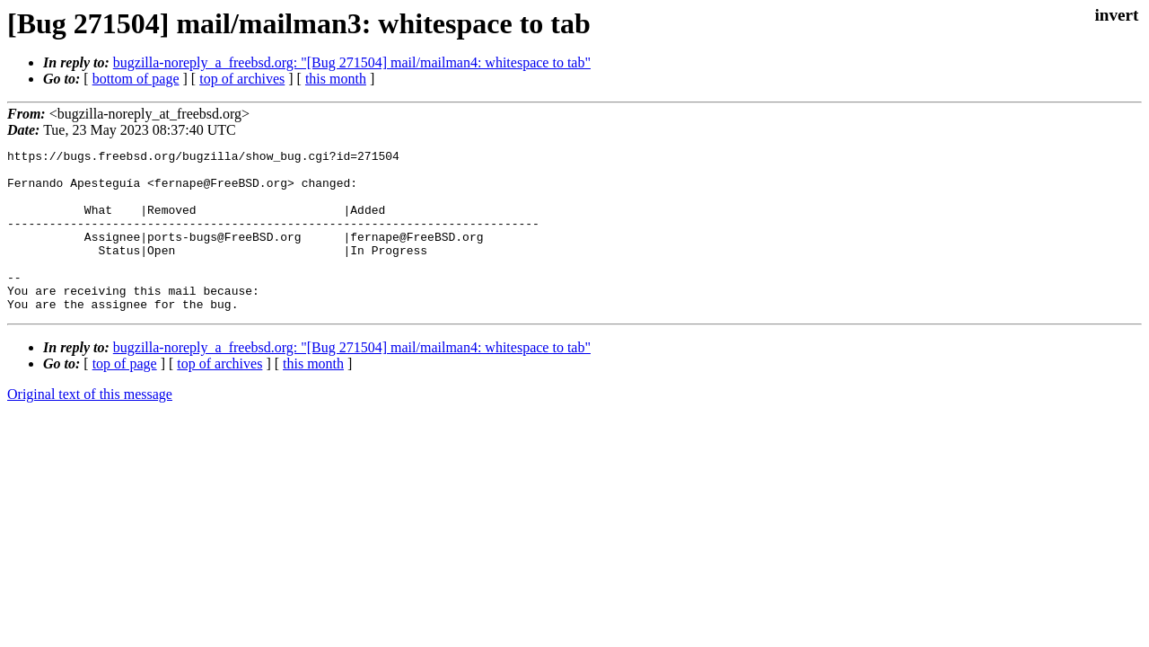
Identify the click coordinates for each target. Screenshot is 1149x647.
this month (335, 78)
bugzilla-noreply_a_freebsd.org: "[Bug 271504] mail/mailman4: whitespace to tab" (352, 62)
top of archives (242, 78)
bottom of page (136, 78)
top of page (124, 395)
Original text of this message (89, 426)
